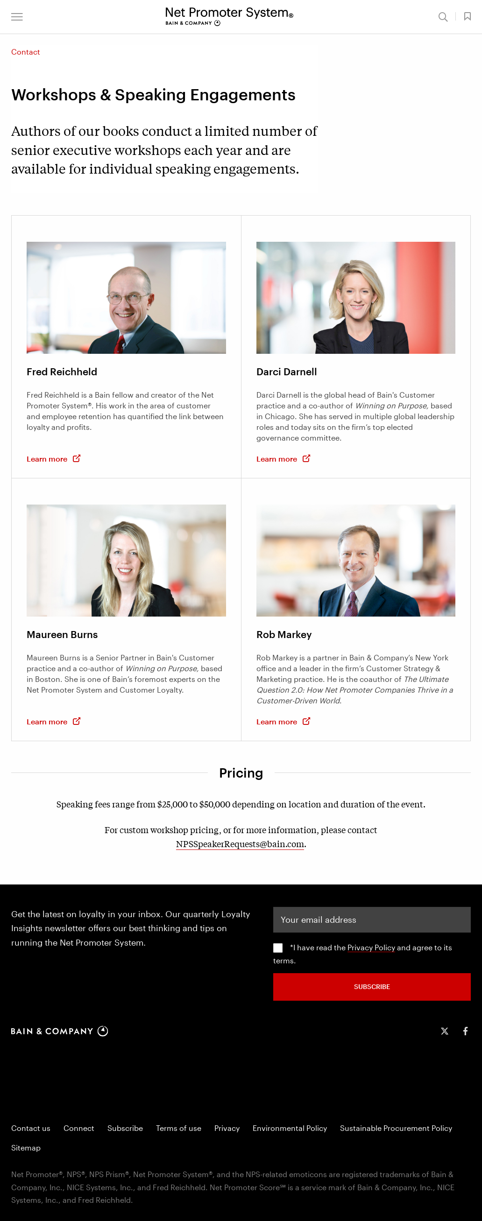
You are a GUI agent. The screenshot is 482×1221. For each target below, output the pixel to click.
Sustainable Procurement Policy (396, 1127)
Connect (79, 1127)
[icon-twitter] (444, 1031)
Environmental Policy (290, 1127)
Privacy (227, 1127)
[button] (17, 16)
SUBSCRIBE (372, 986)
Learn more (54, 458)
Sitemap (26, 1147)
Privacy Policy (371, 947)
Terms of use (178, 1127)
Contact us (30, 1127)
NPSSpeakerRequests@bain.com (240, 843)
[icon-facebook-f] (465, 1031)
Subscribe (125, 1127)
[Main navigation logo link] (229, 16)
